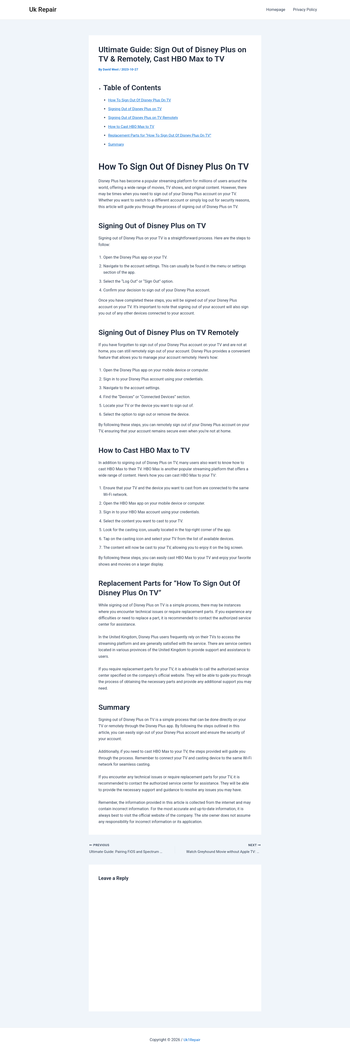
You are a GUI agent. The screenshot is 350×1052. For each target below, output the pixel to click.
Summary (116, 144)
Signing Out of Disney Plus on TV (136, 108)
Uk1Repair (192, 1039)
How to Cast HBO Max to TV (132, 126)
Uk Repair (42, 9)
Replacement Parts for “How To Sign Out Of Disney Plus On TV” (162, 135)
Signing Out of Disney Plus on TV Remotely (145, 117)
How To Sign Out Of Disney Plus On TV (141, 100)
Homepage (275, 9)
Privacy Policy (305, 9)
